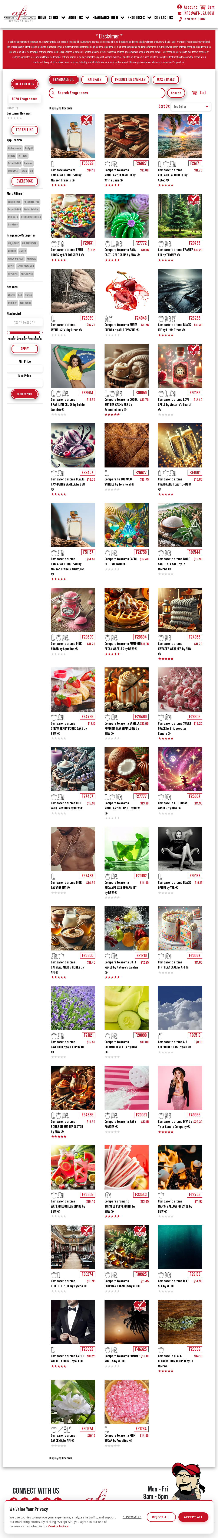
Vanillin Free (14, 201)
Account (187, 7)
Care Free (13, 224)
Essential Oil (14, 163)
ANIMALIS (31, 258)
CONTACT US (163, 18)
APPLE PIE (12, 273)
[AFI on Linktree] (41, 1511)
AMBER (22, 251)
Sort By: (164, 106)
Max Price (24, 376)
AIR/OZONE (13, 243)
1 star (8, 118)
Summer (12, 302)
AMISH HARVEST (15, 258)
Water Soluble (31, 209)
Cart (207, 7)
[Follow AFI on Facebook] (13, 1501)
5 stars (20, 118)
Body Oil (29, 148)
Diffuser (23, 155)
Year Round (25, 302)
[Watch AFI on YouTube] (36, 1501)
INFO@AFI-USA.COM (196, 13)
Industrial (13, 171)
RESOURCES (136, 18)
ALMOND (12, 251)
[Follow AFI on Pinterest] (30, 1511)
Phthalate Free (31, 201)
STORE (54, 18)
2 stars (11, 118)
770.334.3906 (191, 19)
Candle (11, 155)
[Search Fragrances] (107, 93)
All (31, 171)
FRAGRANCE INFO (105, 18)
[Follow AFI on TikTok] (47, 1501)
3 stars (14, 118)
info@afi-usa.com (148, 1512)
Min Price (25, 361)
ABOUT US (75, 18)
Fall (20, 295)
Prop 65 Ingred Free (31, 216)
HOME (42, 18)
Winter (11, 295)
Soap (24, 171)
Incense (28, 163)
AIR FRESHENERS (30, 243)
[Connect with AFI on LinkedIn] (58, 1501)
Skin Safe (13, 216)
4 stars (17, 118)
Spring (28, 295)
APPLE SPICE (27, 273)
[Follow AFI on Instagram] (24, 1501)
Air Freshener (15, 148)
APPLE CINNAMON (25, 266)
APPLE (11, 266)
